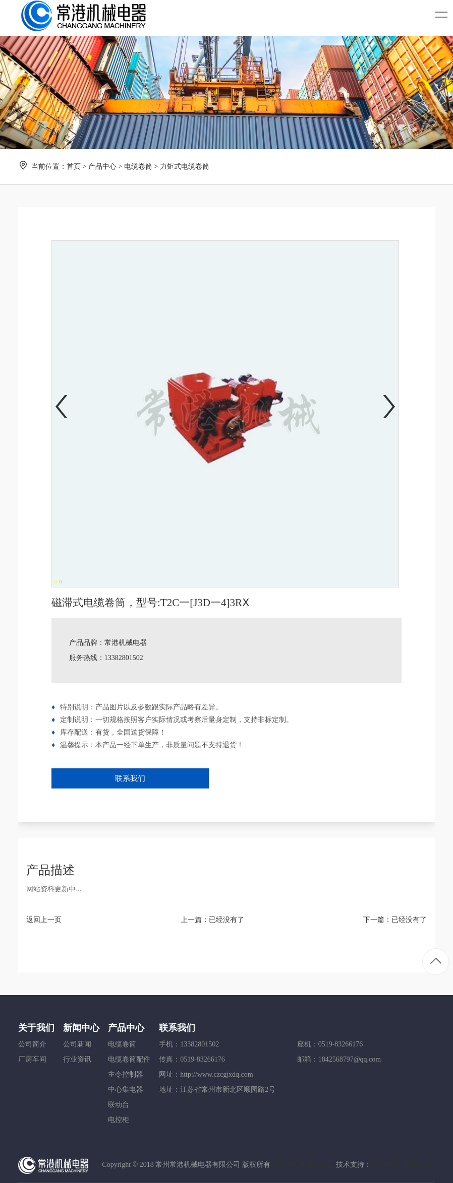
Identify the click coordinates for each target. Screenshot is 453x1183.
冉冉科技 (385, 1164)
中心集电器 (125, 1089)
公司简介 (32, 1044)
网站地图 (417, 1164)
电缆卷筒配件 (129, 1059)
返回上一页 (44, 920)
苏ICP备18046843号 (302, 1164)
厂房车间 (32, 1059)
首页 (74, 166)
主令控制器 (125, 1074)
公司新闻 (77, 1044)
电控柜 (118, 1120)
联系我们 (130, 778)
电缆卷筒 (138, 166)
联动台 (118, 1104)
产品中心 (102, 166)
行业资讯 (77, 1059)
